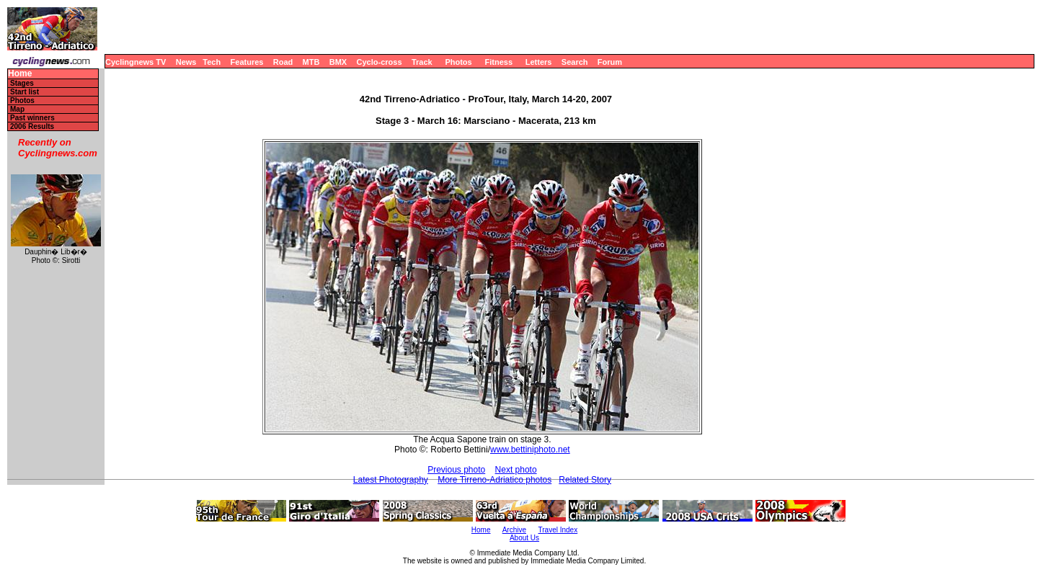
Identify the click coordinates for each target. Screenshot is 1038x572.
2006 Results (32, 126)
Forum (610, 62)
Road (283, 62)
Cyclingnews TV (135, 62)
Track (422, 62)
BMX (338, 62)
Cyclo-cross (379, 62)
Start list (24, 92)
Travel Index (558, 530)
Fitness (498, 62)
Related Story (585, 480)
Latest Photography (390, 480)
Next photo (516, 470)
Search (575, 62)
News (186, 62)
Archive (514, 530)
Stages (22, 83)
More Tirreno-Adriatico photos (494, 480)
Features (247, 62)
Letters (538, 62)
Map (17, 109)
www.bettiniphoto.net (530, 449)
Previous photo (456, 470)
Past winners (32, 118)
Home (20, 74)
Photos (458, 62)
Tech (212, 62)
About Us (524, 538)
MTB (311, 62)
